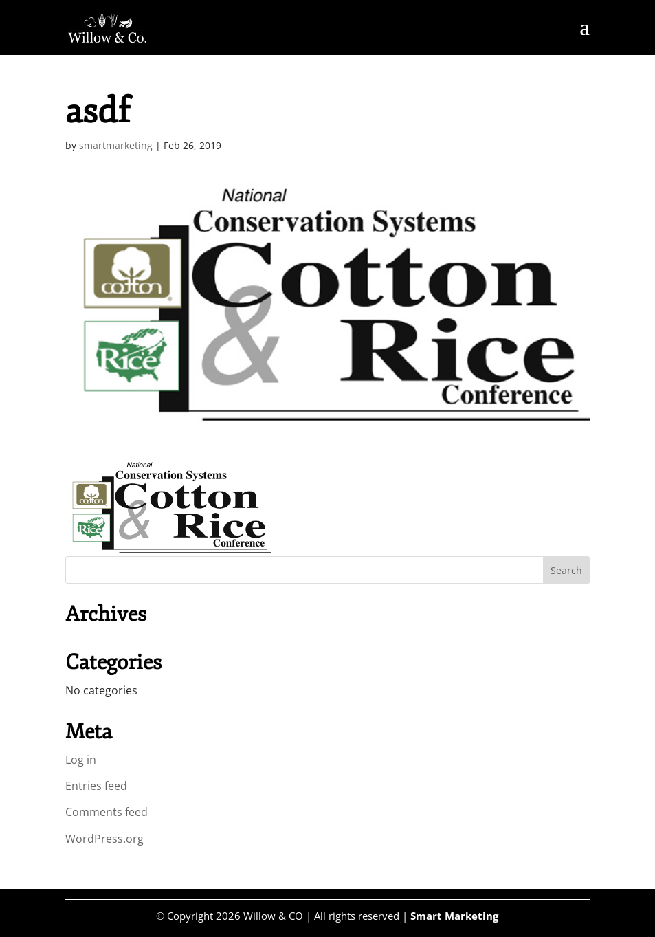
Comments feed (106, 811)
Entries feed (96, 785)
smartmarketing (116, 145)
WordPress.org (104, 838)
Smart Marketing (454, 916)
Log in (80, 759)
